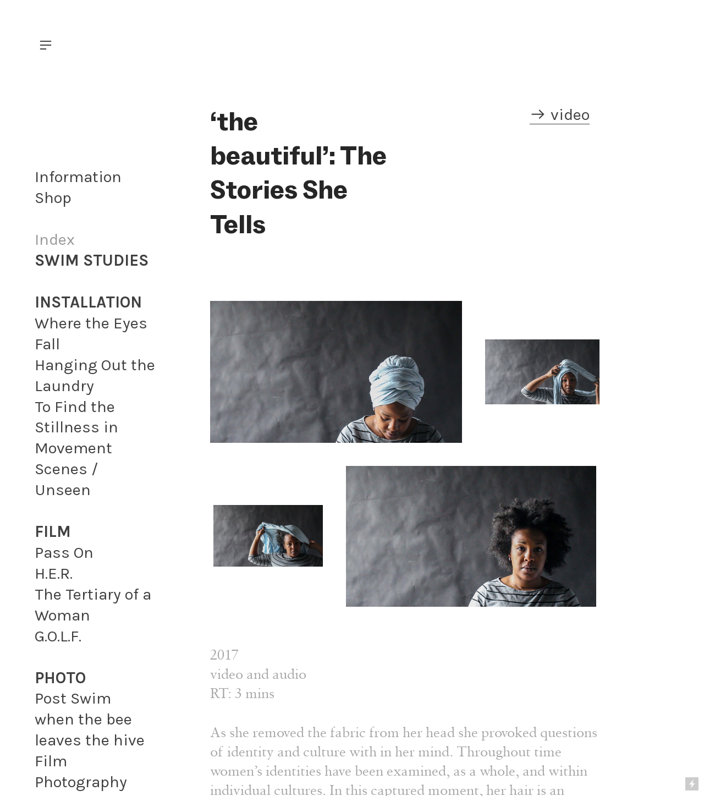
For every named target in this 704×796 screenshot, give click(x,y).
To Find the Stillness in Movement (76, 427)
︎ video (560, 114)
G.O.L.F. (58, 636)
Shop (53, 197)
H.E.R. (54, 573)
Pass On (64, 552)
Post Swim (73, 698)
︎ (45, 45)
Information (78, 176)
